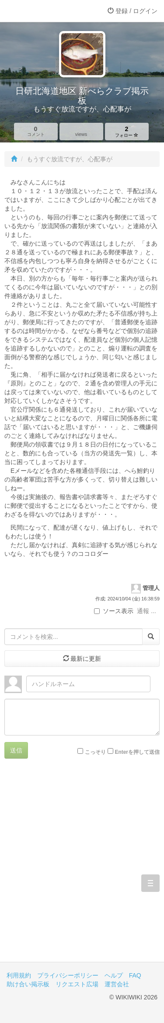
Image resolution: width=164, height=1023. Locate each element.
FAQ (135, 975)
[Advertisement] (82, 867)
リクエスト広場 (77, 984)
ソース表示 (113, 610)
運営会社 (117, 984)
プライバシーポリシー (67, 975)
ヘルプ (114, 975)
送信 (16, 750)
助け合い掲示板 (28, 984)
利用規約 (19, 975)
